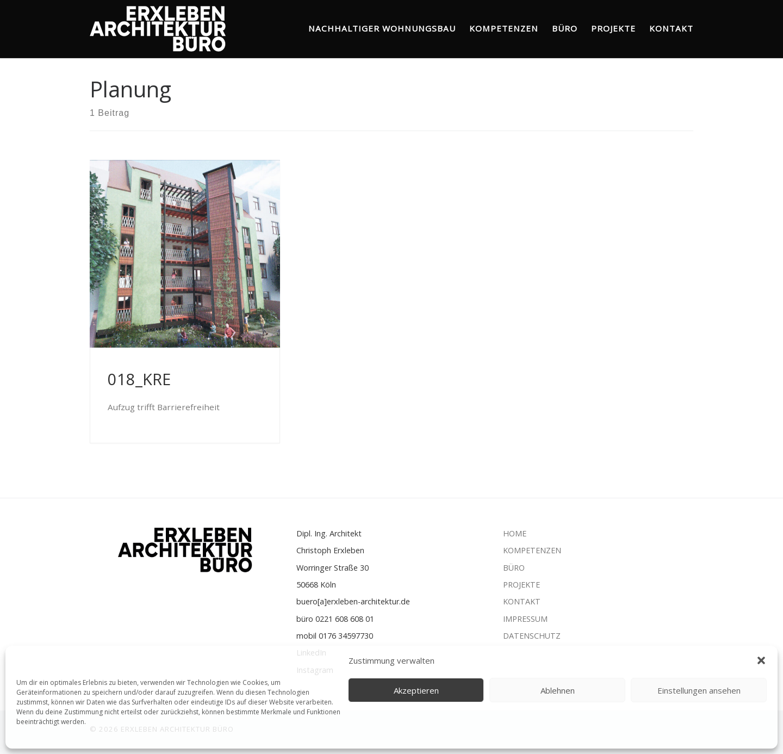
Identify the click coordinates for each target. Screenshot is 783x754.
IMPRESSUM (525, 619)
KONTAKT (521, 601)
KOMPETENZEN (532, 550)
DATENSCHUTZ (532, 636)
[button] (761, 660)
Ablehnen (557, 690)
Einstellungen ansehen (699, 690)
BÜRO (514, 568)
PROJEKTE (522, 584)
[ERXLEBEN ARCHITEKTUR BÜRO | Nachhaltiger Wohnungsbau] (158, 26)
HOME (516, 533)
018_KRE (139, 379)
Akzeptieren (416, 690)
